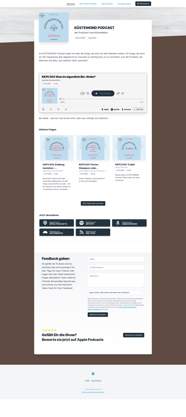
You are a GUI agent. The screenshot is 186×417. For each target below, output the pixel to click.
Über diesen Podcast (88, 4)
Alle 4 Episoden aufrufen (93, 203)
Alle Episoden (107, 4)
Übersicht (71, 4)
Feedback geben (124, 4)
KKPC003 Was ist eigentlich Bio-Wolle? (69, 76)
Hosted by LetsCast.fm (93, 389)
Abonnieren (143, 4)
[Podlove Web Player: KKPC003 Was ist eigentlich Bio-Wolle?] (93, 99)
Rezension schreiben (133, 335)
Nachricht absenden (98, 315)
